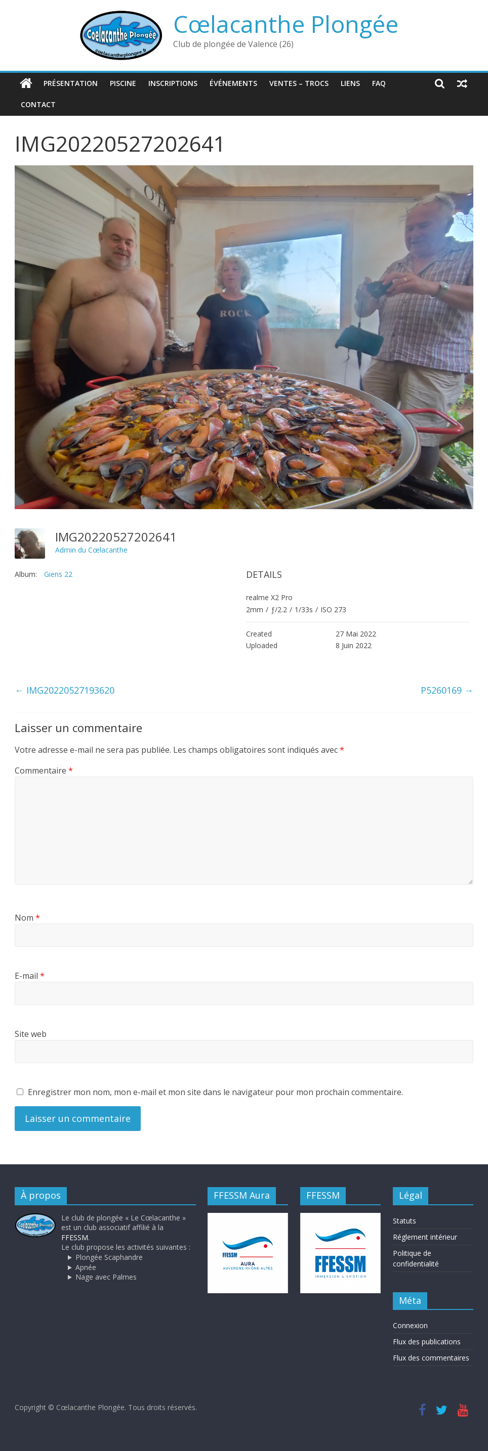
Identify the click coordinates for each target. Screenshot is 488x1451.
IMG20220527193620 (64, 690)
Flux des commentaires (431, 1358)
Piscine (123, 83)
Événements (233, 83)
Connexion (410, 1325)
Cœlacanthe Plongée (285, 23)
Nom (27, 917)
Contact (38, 104)
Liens (350, 83)
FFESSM (74, 1237)
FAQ (379, 83)
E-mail (30, 975)
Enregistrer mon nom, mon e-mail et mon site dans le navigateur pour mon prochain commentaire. (215, 1092)
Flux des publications (427, 1341)
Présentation (71, 83)
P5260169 (447, 690)
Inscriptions (172, 83)
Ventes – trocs (299, 83)
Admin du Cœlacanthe (91, 550)
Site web (31, 1033)
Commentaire (44, 770)
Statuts (404, 1221)
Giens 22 (58, 574)
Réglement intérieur (425, 1237)
